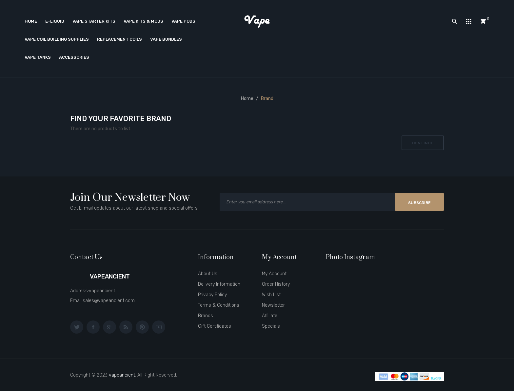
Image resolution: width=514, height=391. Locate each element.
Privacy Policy (212, 295)
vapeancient (122, 375)
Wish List (271, 295)
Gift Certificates (214, 326)
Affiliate (269, 316)
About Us (207, 274)
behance (125, 327)
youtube (158, 327)
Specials (271, 326)
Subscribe (419, 202)
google (109, 327)
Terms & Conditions (218, 305)
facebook (93, 327)
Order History (276, 284)
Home (247, 98)
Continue (422, 143)
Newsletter (273, 305)
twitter (76, 327)
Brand (267, 98)
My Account (274, 274)
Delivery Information (219, 284)
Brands (205, 316)
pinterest (142, 327)
